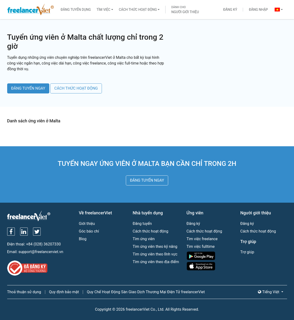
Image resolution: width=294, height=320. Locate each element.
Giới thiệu (87, 223)
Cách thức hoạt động (138, 9)
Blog (83, 239)
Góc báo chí (89, 231)
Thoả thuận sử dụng (24, 292)
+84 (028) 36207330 (43, 244)
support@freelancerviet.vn (40, 251)
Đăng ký (230, 9)
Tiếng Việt (269, 292)
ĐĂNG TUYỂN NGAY (28, 88)
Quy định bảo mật (64, 292)
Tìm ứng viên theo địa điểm (156, 262)
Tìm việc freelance (202, 239)
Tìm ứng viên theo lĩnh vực (155, 254)
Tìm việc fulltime (201, 246)
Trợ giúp (247, 252)
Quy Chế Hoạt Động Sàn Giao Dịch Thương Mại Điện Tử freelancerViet (146, 292)
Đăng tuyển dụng (76, 9)
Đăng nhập (258, 9)
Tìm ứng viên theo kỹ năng (155, 246)
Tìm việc (104, 9)
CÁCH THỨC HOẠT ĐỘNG (76, 88)
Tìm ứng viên (144, 239)
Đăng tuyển (142, 223)
